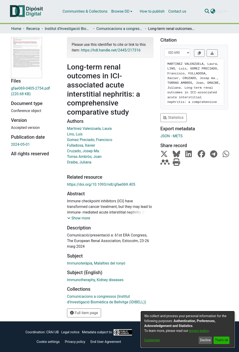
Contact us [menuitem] (177, 11)
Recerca (33, 28)
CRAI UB (52, 332)
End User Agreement (105, 342)
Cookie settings (48, 342)
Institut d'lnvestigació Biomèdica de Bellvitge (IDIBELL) (68, 28)
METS (178, 136)
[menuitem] (121, 11)
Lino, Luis (75, 134)
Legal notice (70, 332)
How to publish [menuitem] (152, 11)
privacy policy (198, 331)
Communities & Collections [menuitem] (85, 11)
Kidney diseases (110, 280)
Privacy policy (75, 342)
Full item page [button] (84, 313)
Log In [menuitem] (221, 11)
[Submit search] (207, 11)
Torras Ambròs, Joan (84, 156)
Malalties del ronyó (109, 263)
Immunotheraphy (81, 280)
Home (16, 28)
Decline (205, 340)
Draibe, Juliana (79, 162)
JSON (165, 136)
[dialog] (187, 329)
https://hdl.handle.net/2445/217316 (110, 50)
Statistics (173, 117)
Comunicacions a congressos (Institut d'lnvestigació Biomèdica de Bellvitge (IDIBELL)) (119, 28)
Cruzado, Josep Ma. (83, 151)
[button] (78, 218)
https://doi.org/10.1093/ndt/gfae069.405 (101, 184)
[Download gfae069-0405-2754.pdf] (35, 91)
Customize (152, 340)
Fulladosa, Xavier (81, 145)
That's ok (221, 340)
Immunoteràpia (79, 263)
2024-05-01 (20, 144)
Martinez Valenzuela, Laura (89, 128)
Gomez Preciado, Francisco (89, 140)
